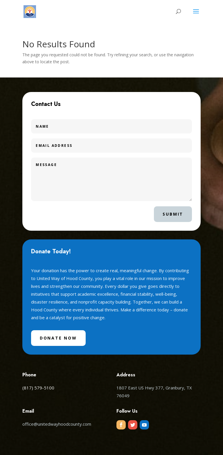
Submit (173, 214)
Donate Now (58, 338)
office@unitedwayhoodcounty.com (56, 424)
